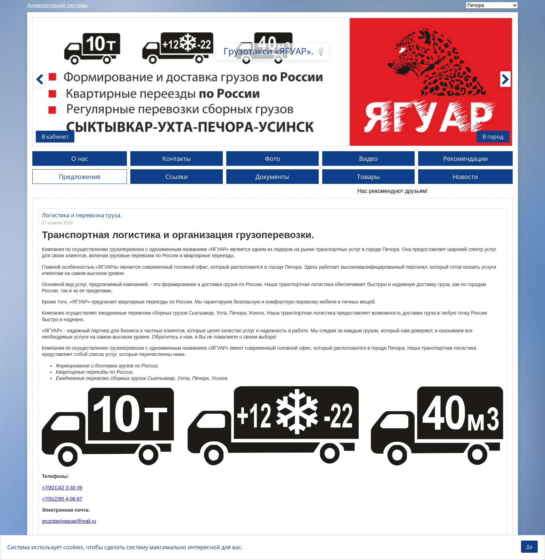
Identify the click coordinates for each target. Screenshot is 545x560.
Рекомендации (465, 158)
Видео (368, 158)
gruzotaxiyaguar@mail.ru (69, 521)
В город (492, 136)
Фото (272, 158)
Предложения (79, 176)
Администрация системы (57, 5)
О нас (79, 158)
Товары (368, 176)
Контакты (176, 158)
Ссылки (176, 176)
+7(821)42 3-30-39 (62, 487)
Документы (272, 176)
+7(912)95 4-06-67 (62, 499)
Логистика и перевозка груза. (82, 215)
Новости (465, 176)
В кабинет (55, 136)
